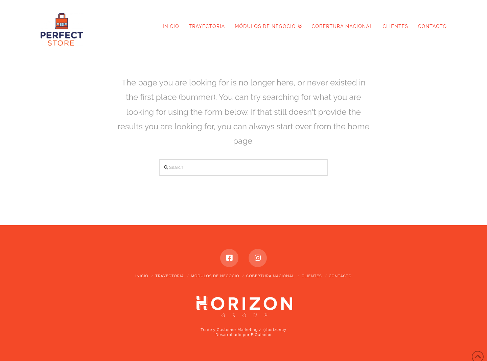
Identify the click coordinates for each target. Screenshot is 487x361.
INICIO (141, 276)
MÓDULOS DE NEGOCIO (215, 276)
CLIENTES (312, 276)
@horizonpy (274, 330)
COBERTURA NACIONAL (270, 276)
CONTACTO (340, 276)
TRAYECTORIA (169, 276)
